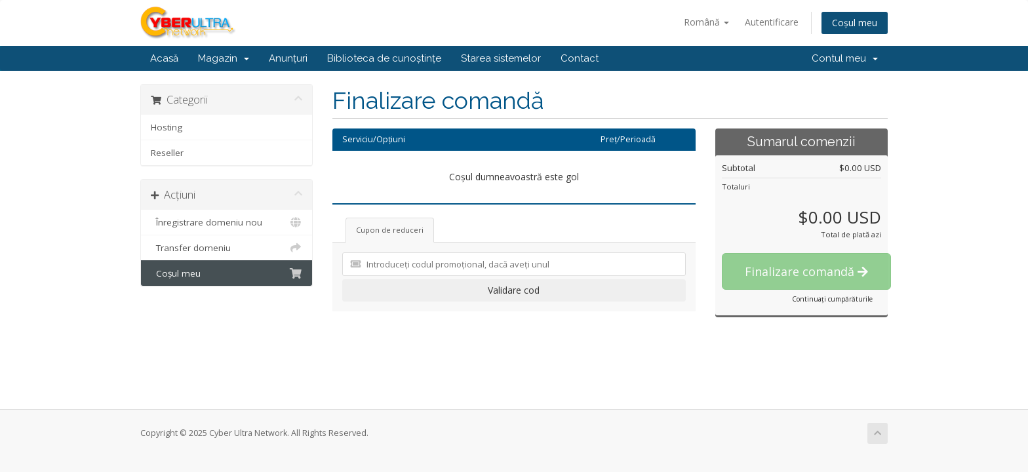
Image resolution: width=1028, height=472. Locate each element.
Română (706, 22)
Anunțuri (288, 58)
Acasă (164, 58)
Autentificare (772, 22)
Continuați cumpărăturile (832, 299)
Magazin (223, 58)
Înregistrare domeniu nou (226, 222)
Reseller (167, 153)
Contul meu (845, 58)
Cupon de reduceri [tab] (390, 230)
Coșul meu (854, 22)
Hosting (166, 127)
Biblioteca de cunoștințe (384, 58)
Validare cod (514, 290)
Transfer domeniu (226, 248)
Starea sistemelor (501, 58)
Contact (580, 58)
